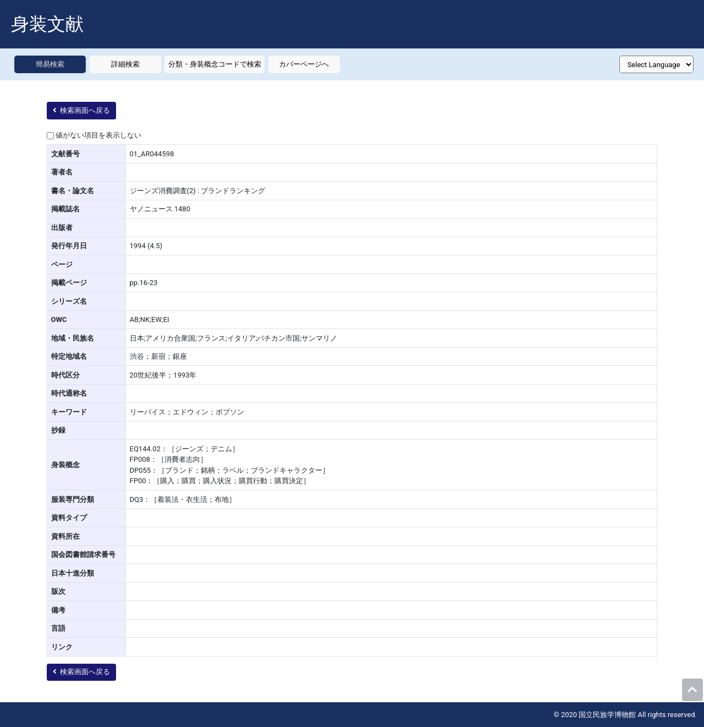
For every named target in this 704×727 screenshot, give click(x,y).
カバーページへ (304, 64)
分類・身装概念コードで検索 (214, 64)
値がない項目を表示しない (98, 135)
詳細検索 (125, 64)
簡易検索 (50, 64)
